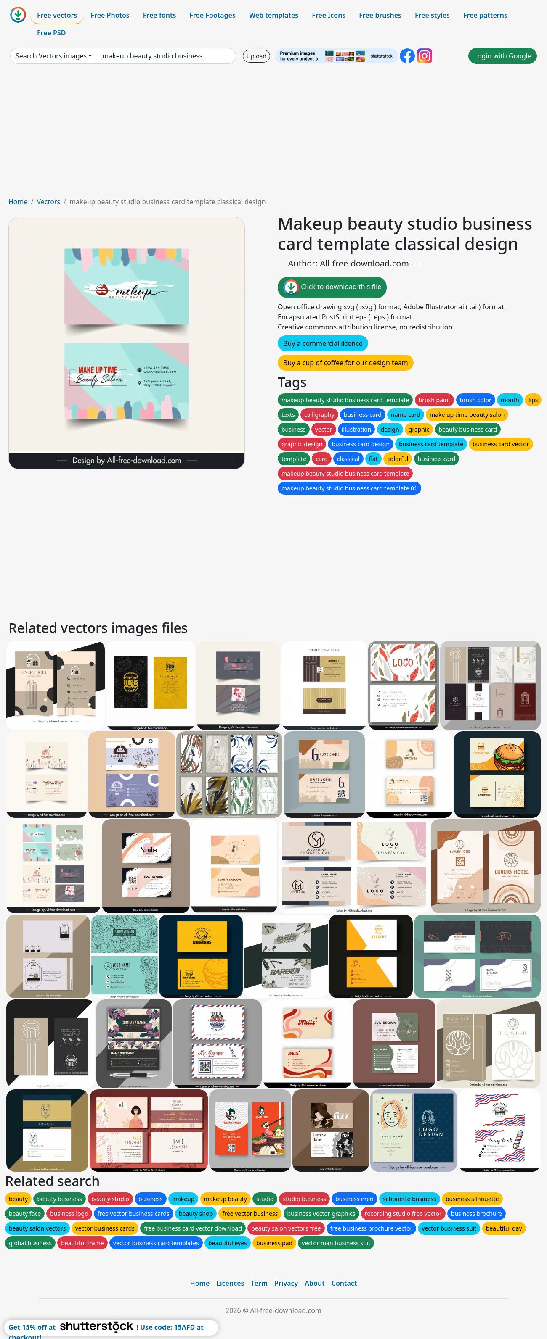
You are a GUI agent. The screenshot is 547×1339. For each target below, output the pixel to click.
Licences (230, 1283)
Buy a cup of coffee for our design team (345, 362)
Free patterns (485, 15)
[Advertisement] (273, 133)
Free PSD (51, 32)
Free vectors (57, 15)
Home (18, 201)
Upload (256, 56)
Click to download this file (332, 287)
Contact (344, 1283)
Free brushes (380, 15)
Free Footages (212, 15)
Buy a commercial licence (323, 343)
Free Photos (109, 15)
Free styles (432, 15)
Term (259, 1283)
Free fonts (159, 15)
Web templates (273, 15)
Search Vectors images (51, 56)
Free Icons (328, 15)
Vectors (48, 201)
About (314, 1283)
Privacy (286, 1283)
